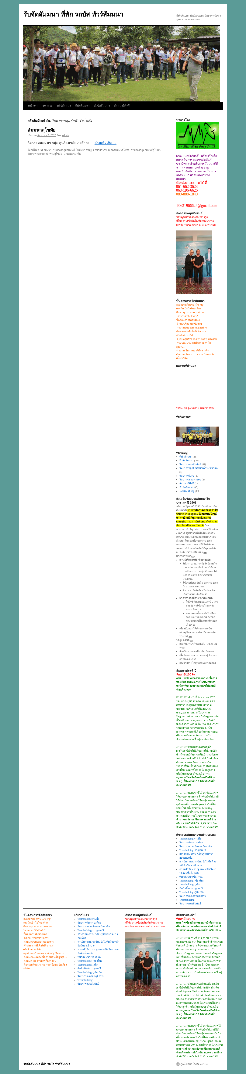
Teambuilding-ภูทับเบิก (191, 892)
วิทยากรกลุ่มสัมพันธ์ (64, 150)
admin (65, 135)
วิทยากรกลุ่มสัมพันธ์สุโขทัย (145, 150)
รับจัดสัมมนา (44, 150)
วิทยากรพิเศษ (186, 475)
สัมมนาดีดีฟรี (122, 105)
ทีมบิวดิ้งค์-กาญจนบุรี (191, 888)
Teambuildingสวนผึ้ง (190, 838)
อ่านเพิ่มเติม (106, 143)
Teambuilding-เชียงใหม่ (191, 880)
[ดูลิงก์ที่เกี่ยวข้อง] (205, 553)
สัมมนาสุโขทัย (41, 130)
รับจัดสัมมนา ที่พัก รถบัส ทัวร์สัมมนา (73, 14)
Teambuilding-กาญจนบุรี (192, 850)
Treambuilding (186, 899)
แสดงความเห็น (72, 153)
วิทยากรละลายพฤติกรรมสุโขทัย (45, 153)
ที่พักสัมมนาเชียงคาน (190, 876)
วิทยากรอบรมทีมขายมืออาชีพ (195, 846)
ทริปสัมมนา (64, 105)
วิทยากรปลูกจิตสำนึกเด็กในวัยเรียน (198, 468)
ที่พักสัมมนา (82, 105)
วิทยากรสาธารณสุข (190, 479)
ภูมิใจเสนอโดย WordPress (194, 1064)
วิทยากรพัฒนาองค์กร (191, 842)
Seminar (47, 105)
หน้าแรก (33, 105)
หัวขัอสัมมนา (102, 105)
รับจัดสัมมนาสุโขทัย (118, 150)
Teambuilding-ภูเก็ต (189, 884)
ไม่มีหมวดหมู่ (83, 150)
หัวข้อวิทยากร (187, 487)
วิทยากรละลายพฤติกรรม (192, 895)
